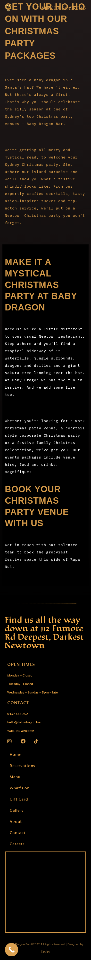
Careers (17, 843)
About (16, 821)
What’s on (20, 787)
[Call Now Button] (11, 949)
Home (15, 754)
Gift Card (19, 798)
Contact (17, 832)
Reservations (22, 765)
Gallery (17, 810)
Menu (15, 776)
